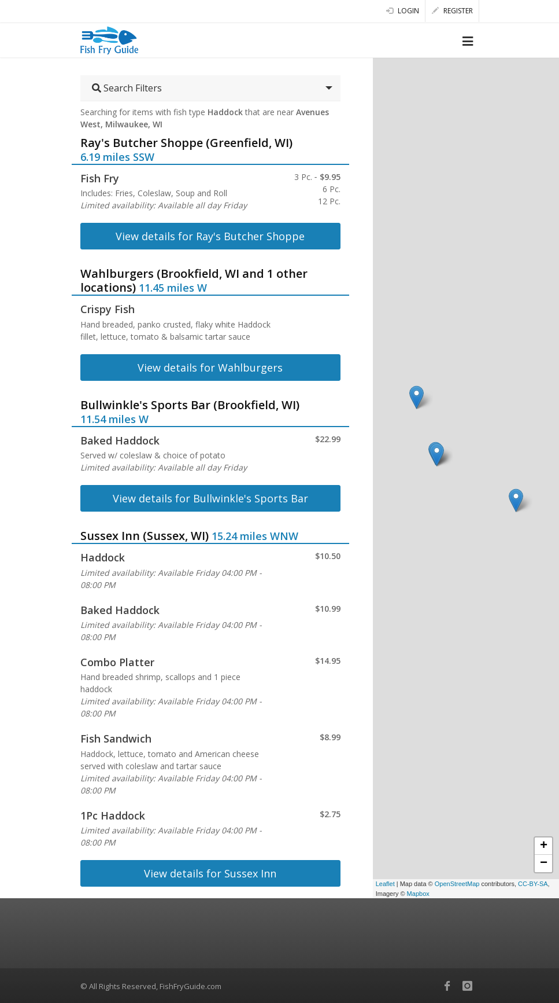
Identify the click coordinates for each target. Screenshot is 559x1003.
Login (402, 11)
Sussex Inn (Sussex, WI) (144, 535)
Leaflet (385, 883)
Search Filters (127, 88)
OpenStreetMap (457, 883)
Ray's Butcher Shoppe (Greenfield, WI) (186, 142)
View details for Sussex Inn (210, 873)
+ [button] (543, 846)
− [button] (543, 863)
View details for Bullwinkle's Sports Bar (210, 498)
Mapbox (418, 893)
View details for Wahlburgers (210, 367)
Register (452, 11)
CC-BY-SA (533, 883)
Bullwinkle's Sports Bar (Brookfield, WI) (189, 405)
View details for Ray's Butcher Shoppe (210, 236)
